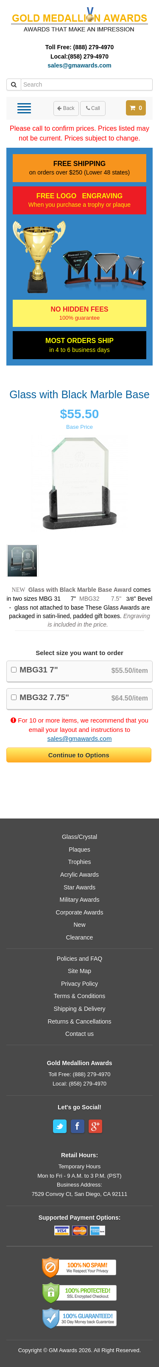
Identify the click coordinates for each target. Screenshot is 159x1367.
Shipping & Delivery (79, 1008)
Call (93, 108)
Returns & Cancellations (79, 1021)
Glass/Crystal (79, 836)
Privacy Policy (79, 983)
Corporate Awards (79, 912)
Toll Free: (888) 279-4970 (80, 1074)
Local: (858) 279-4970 (79, 1083)
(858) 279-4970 (88, 56)
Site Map (79, 971)
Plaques (79, 849)
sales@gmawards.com (79, 65)
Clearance (79, 937)
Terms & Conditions (79, 996)
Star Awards (79, 887)
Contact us (79, 1033)
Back (65, 108)
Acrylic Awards (79, 874)
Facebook (77, 1126)
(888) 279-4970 (93, 47)
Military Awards (80, 899)
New (79, 924)
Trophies (79, 861)
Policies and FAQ (79, 958)
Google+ (95, 1126)
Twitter (60, 1126)
